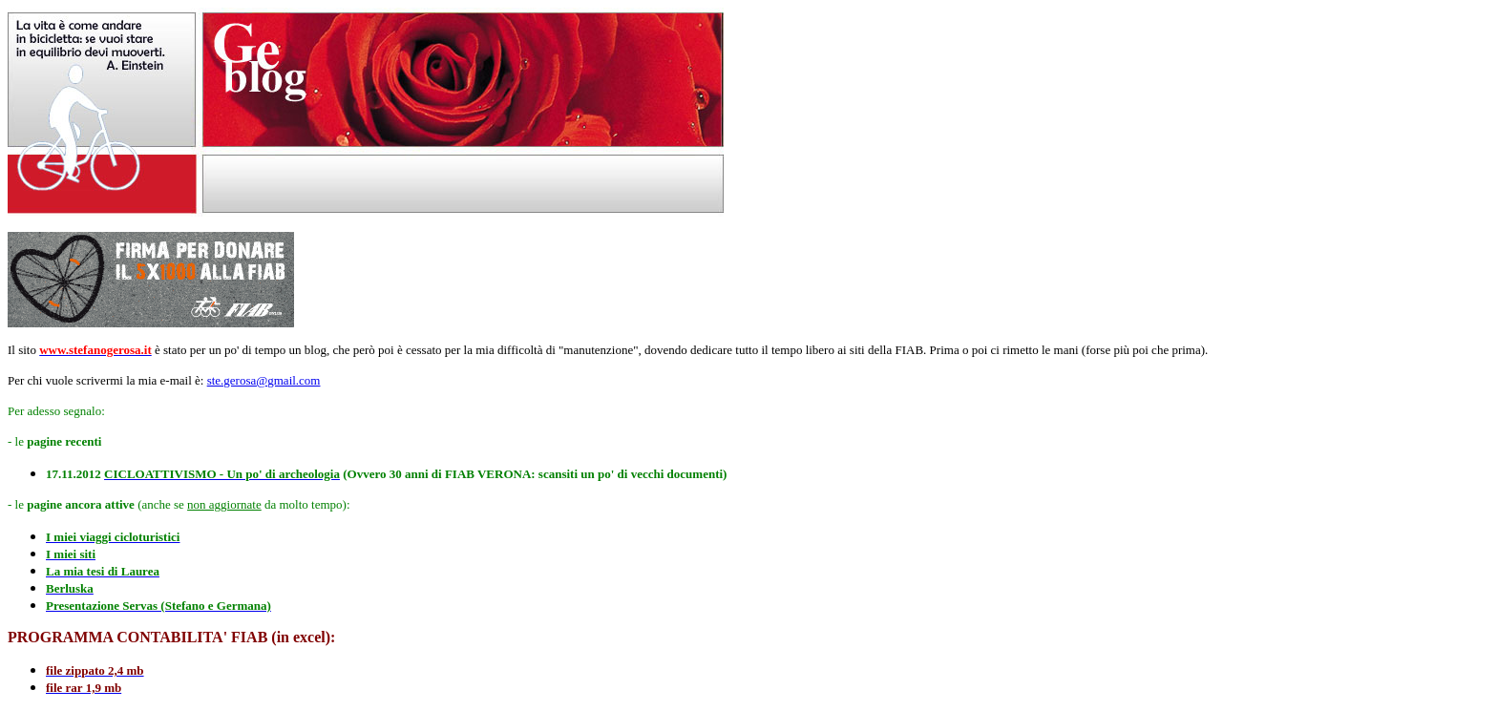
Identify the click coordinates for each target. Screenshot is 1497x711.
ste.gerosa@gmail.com (264, 380)
